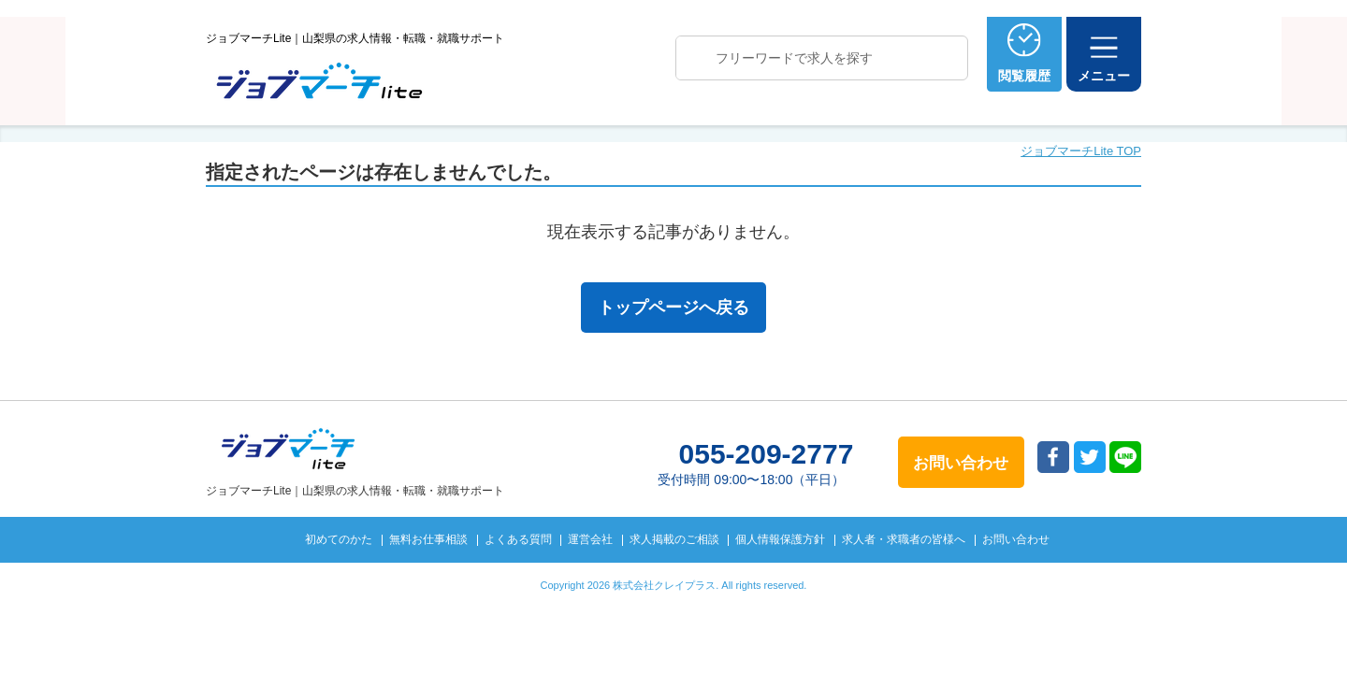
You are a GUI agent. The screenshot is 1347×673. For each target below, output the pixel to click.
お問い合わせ (1016, 539)
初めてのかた (338, 539)
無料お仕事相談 (428, 539)
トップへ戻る (1228, 627)
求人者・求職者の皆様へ (903, 539)
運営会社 (590, 539)
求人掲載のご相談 (674, 539)
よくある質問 (518, 539)
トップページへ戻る (673, 307)
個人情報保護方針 (780, 539)
